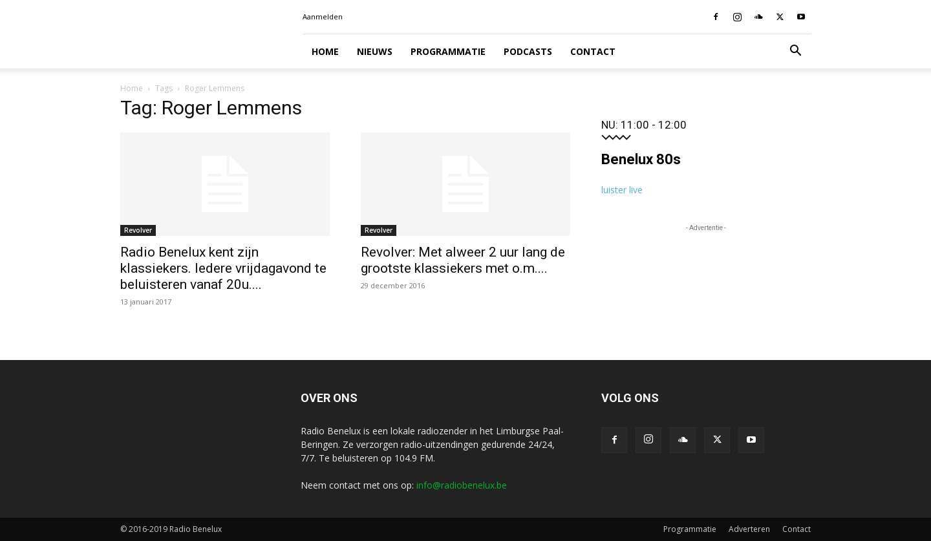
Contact (592, 51)
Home (325, 51)
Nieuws (374, 51)
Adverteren (749, 529)
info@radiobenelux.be (461, 485)
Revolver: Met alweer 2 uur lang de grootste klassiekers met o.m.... (463, 260)
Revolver (138, 230)
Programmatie (448, 51)
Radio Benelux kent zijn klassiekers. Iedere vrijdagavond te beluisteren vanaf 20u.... (223, 268)
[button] (795, 52)
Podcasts (528, 51)
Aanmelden (323, 16)
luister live (622, 190)
